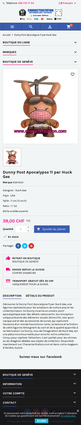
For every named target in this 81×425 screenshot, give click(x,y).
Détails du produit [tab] (40, 295)
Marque (7, 182)
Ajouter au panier (51, 229)
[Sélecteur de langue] (68, 3)
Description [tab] (12, 295)
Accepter (41, 421)
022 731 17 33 (26, 3)
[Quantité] (20, 229)
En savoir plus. (68, 416)
